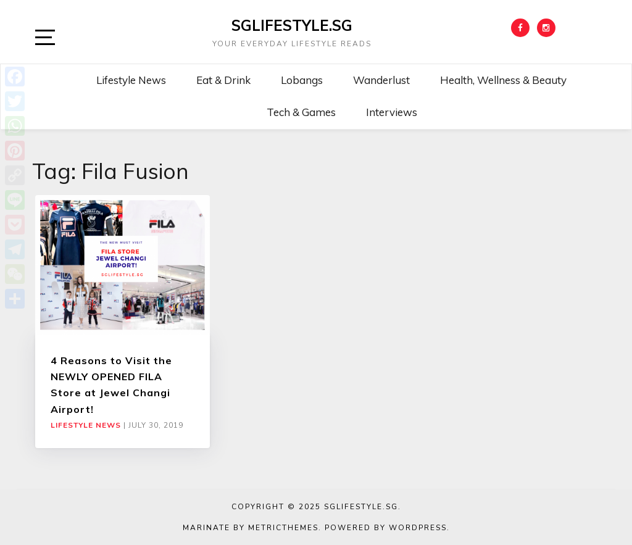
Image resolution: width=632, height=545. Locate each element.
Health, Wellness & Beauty (503, 79)
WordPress (418, 528)
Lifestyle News (131, 79)
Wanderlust (381, 79)
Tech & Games (301, 112)
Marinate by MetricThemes (250, 528)
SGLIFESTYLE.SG (291, 25)
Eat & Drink (223, 79)
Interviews (391, 112)
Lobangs (302, 79)
